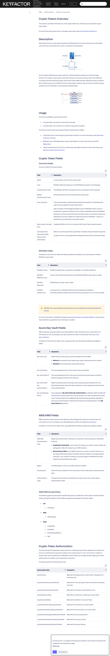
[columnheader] (44, 175)
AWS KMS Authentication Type (42, 441)
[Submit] (81, 3)
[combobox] (93, 4)
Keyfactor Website (48, 4)
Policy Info (56, 646)
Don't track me (63, 652)
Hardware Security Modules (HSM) (82, 317)
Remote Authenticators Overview (54, 150)
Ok (54, 652)
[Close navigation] (29, 12)
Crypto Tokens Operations (88, 31)
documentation (91, 422)
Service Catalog (56, 4)
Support (63, 4)
